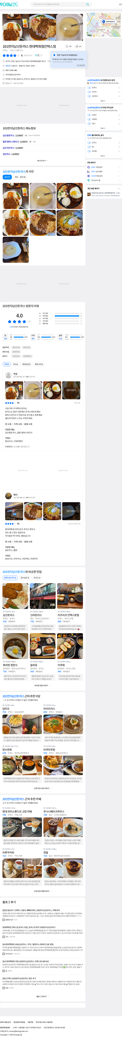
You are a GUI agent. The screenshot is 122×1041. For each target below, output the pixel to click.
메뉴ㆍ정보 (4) (20, 177)
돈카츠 (92, 92)
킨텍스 (92, 115)
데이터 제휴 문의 (5, 1022)
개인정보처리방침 (19, 1022)
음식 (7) (7, 177)
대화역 (92, 119)
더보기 (103, 101)
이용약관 (30, 1022)
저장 (69, 46)
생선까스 (92, 96)
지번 (50, 61)
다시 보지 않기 (81, 65)
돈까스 (92, 88)
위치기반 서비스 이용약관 (44, 1022)
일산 (91, 123)
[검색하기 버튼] (87, 4)
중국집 (92, 151)
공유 (79, 46)
